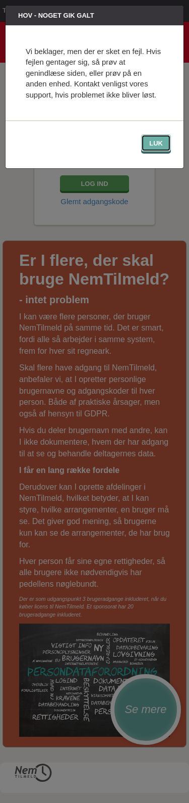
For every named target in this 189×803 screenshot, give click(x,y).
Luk (156, 143)
